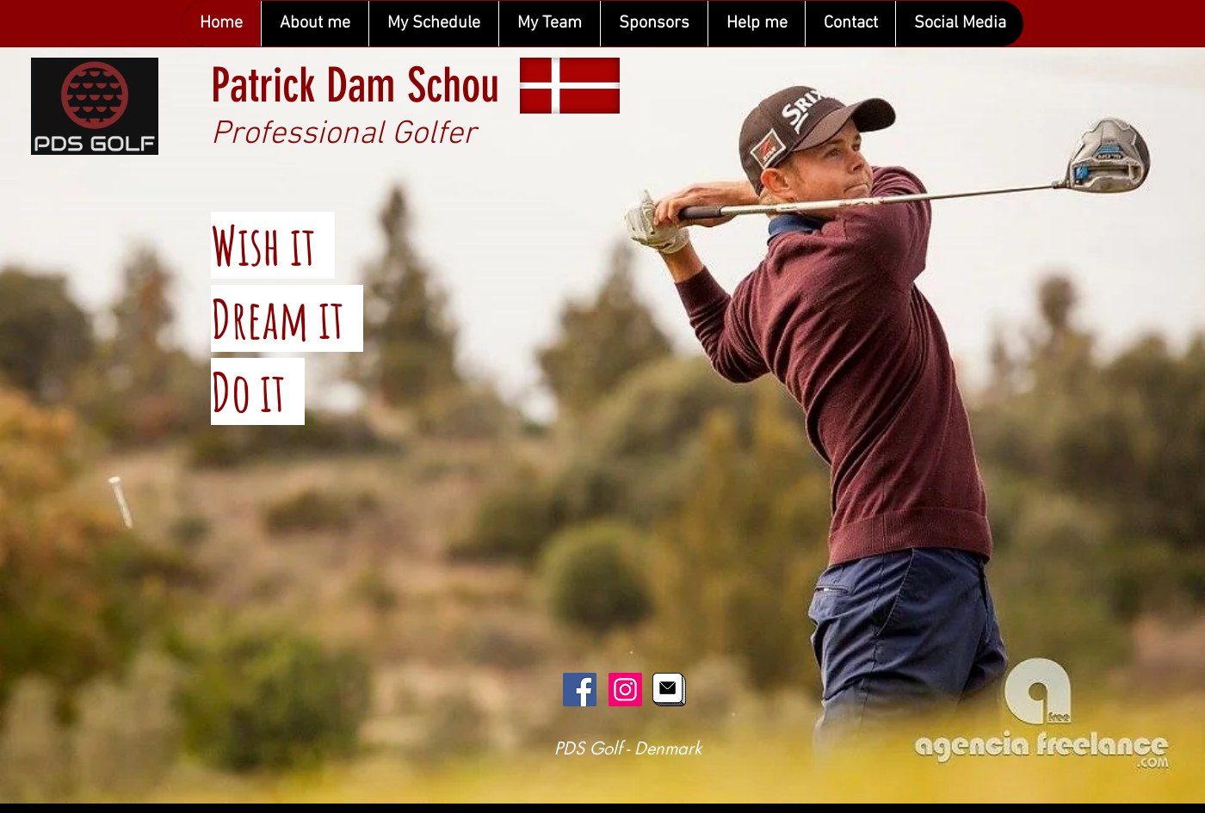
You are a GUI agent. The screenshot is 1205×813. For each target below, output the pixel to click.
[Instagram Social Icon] (625, 689)
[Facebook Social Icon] (579, 689)
